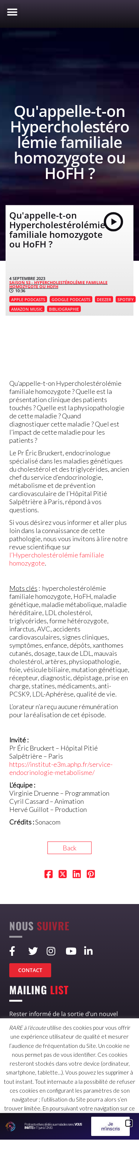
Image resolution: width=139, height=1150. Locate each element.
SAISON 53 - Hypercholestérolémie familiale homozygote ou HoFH (58, 284)
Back (69, 848)
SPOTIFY (126, 299)
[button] (12, 12)
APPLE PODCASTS (28, 299)
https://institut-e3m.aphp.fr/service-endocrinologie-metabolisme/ (61, 768)
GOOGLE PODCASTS (71, 299)
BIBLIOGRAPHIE (64, 309)
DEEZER (104, 299)
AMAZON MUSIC (27, 309)
